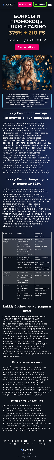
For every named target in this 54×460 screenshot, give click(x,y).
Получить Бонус (27, 47)
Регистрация (25, 4)
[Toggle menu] (50, 4)
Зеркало (40, 4)
